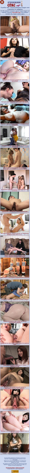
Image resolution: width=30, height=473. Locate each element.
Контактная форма (10, 467)
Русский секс (16, 12)
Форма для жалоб (20, 467)
